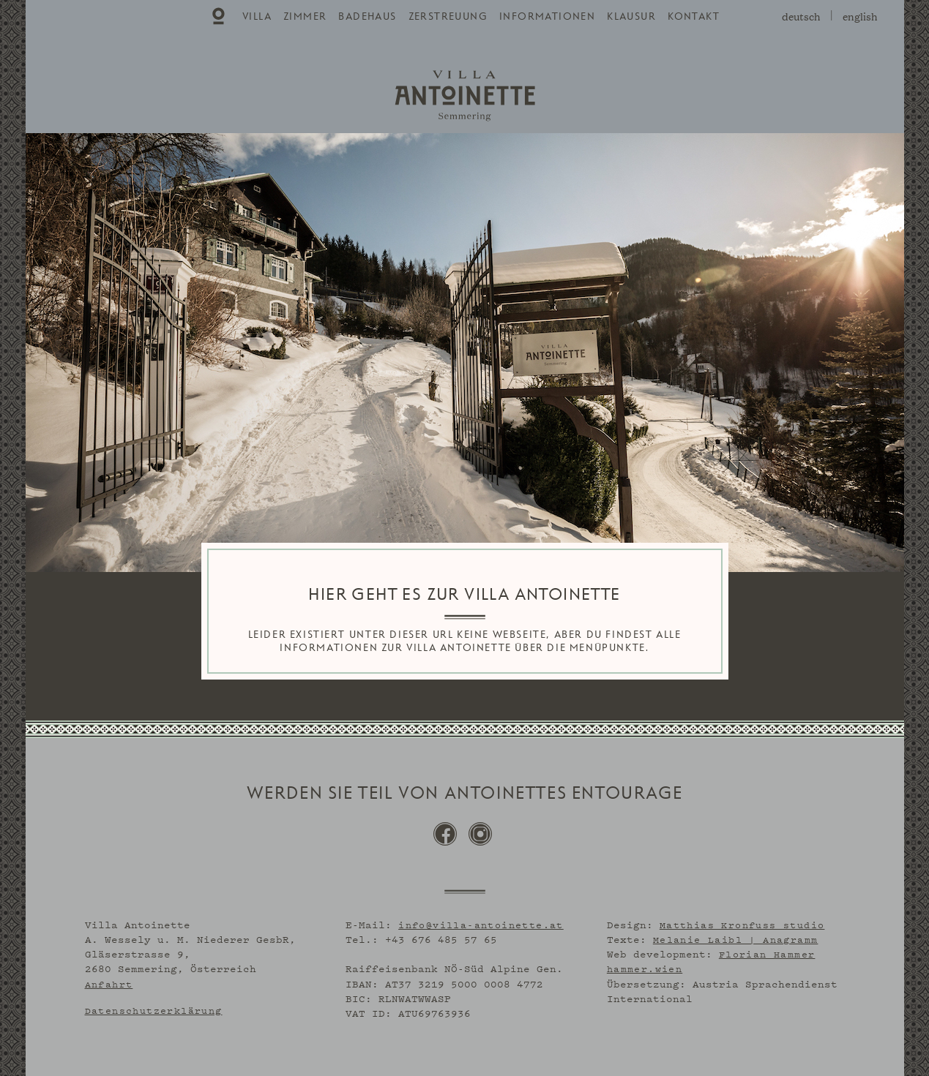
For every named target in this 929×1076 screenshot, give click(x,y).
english (860, 15)
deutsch (801, 15)
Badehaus (367, 17)
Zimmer (305, 17)
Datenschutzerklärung (154, 1007)
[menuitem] (220, 16)
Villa (257, 17)
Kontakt (694, 17)
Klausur (631, 17)
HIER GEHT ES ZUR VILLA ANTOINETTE (464, 595)
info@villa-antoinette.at (481, 922)
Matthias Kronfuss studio (742, 922)
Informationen (547, 17)
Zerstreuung (448, 17)
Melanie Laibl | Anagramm (735, 937)
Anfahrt (109, 981)
